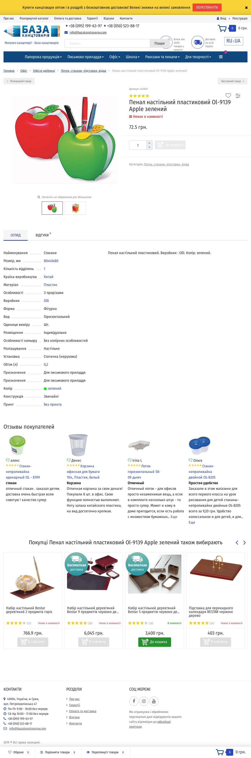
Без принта (53, 404)
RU (229, 41)
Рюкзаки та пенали (161, 56)
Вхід (221, 18)
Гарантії (92, 18)
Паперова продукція (42, 56)
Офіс (113, 56)
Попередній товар (19, 81)
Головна (9, 71)
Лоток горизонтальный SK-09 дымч (144, 472)
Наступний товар (232, 81)
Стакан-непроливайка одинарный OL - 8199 (23, 472)
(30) (140, 623)
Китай (48, 276)
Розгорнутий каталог (34, 18)
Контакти (126, 18)
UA (237, 41)
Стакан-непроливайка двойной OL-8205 (202, 472)
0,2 (46, 364)
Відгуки (109, 18)
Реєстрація (239, 18)
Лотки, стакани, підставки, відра (83, 71)
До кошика (174, 144)
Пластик (50, 284)
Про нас (9, 18)
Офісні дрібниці (44, 71)
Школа (131, 56)
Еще (174, 516)
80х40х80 (51, 261)
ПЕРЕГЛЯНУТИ (207, 7)
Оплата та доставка (67, 18)
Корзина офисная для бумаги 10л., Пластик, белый (83, 472)
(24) (201, 623)
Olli (46, 300)
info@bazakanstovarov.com (88, 32)
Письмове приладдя (84, 56)
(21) (18, 623)
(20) (79, 623)
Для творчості (197, 56)
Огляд (16, 235)
